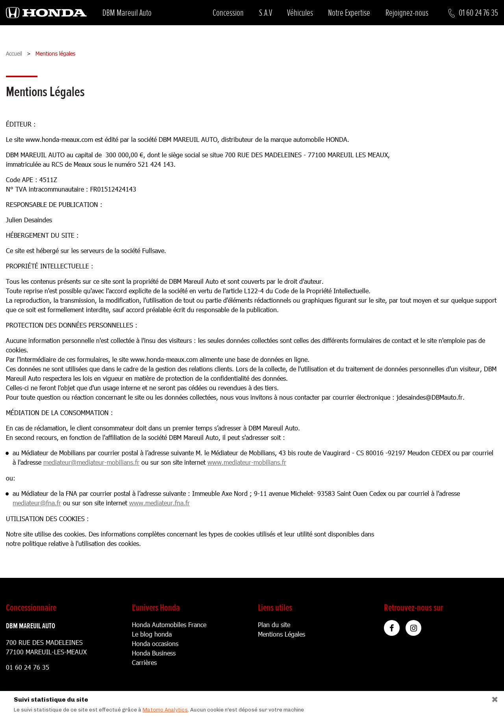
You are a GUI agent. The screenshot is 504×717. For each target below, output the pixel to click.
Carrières (144, 662)
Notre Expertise (349, 13)
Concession (228, 13)
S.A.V (265, 13)
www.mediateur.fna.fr (159, 503)
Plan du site (274, 624)
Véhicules (300, 13)
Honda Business (154, 653)
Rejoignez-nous (406, 13)
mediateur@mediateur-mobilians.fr (91, 462)
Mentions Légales (281, 634)
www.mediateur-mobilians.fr (247, 462)
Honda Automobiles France (169, 624)
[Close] (492, 697)
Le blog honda (152, 634)
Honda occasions (155, 643)
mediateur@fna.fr (37, 503)
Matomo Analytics (165, 710)
